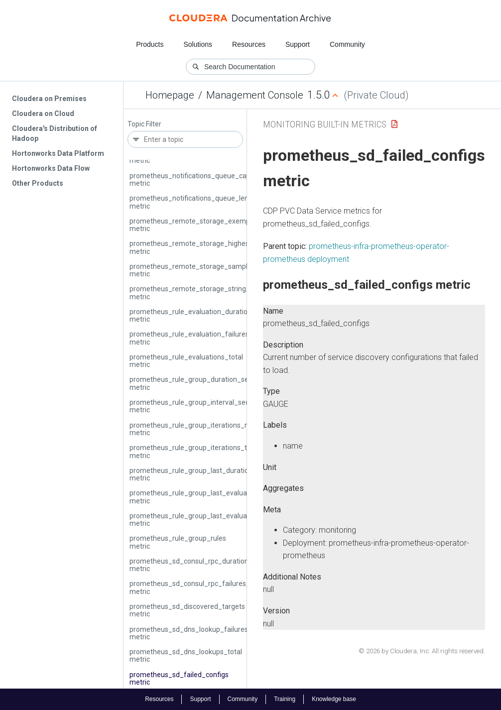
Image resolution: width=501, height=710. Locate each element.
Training (284, 699)
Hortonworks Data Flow (51, 168)
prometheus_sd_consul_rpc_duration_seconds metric (204, 565)
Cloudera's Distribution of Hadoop (54, 133)
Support (297, 44)
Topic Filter (144, 124)
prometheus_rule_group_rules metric (177, 542)
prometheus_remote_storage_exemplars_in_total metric (209, 225)
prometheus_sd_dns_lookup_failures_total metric (197, 633)
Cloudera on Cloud (43, 114)
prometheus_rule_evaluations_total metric (186, 360)
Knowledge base (334, 699)
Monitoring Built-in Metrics (324, 124)
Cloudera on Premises (49, 99)
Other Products (37, 183)
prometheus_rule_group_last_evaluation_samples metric (209, 496)
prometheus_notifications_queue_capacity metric (197, 179)
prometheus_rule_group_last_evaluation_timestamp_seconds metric (228, 519)
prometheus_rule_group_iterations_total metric (194, 451)
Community (347, 44)
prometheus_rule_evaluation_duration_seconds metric (205, 315)
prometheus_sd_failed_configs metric (179, 678)
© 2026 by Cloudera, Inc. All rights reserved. (422, 651)
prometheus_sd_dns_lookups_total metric (185, 655)
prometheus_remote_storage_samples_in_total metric (206, 270)
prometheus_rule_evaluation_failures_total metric (198, 338)
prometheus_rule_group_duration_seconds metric (198, 383)
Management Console (254, 95)
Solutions (197, 44)
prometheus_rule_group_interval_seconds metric (196, 406)
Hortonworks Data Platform (58, 153)
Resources (248, 44)
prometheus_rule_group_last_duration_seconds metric (206, 474)
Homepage (169, 95)
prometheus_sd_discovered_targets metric (187, 610)
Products (149, 44)
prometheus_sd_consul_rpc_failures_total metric (196, 587)
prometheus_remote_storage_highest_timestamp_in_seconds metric (229, 247)
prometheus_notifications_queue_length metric (194, 202)
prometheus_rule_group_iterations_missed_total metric (207, 429)
